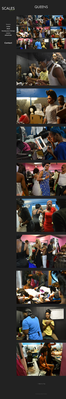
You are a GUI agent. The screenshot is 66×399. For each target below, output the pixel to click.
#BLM (8, 29)
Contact (8, 42)
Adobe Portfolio (44, 393)
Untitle (8, 26)
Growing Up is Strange (8, 31)
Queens (8, 24)
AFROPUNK (8, 35)
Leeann (8, 33)
